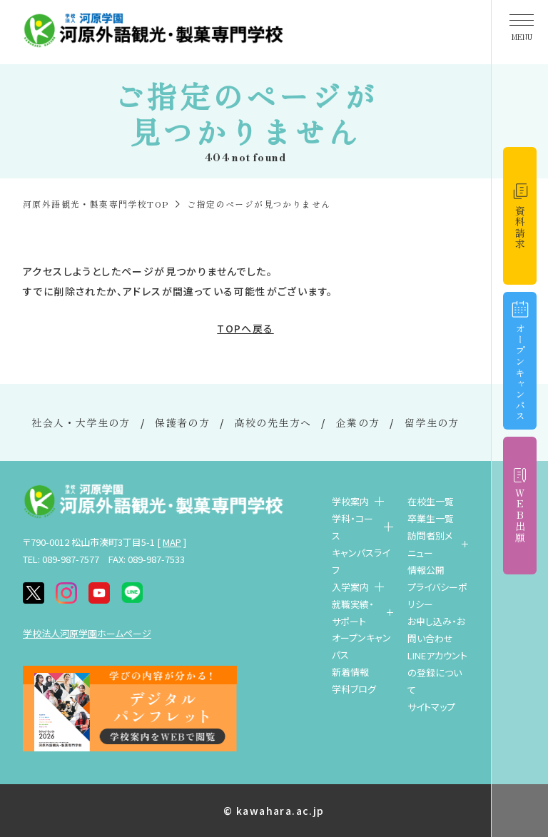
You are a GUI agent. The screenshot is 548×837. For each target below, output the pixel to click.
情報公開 (426, 570)
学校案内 (350, 501)
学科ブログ (354, 689)
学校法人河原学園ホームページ (87, 633)
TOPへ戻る (245, 328)
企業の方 (358, 422)
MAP (172, 542)
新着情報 (350, 672)
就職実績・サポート (353, 612)
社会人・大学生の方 (81, 422)
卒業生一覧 (430, 518)
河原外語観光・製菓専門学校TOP (95, 204)
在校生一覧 (430, 501)
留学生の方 (432, 422)
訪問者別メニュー (429, 544)
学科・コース (352, 527)
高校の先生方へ (273, 422)
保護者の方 (182, 422)
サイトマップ (431, 707)
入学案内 (350, 587)
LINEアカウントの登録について (437, 672)
